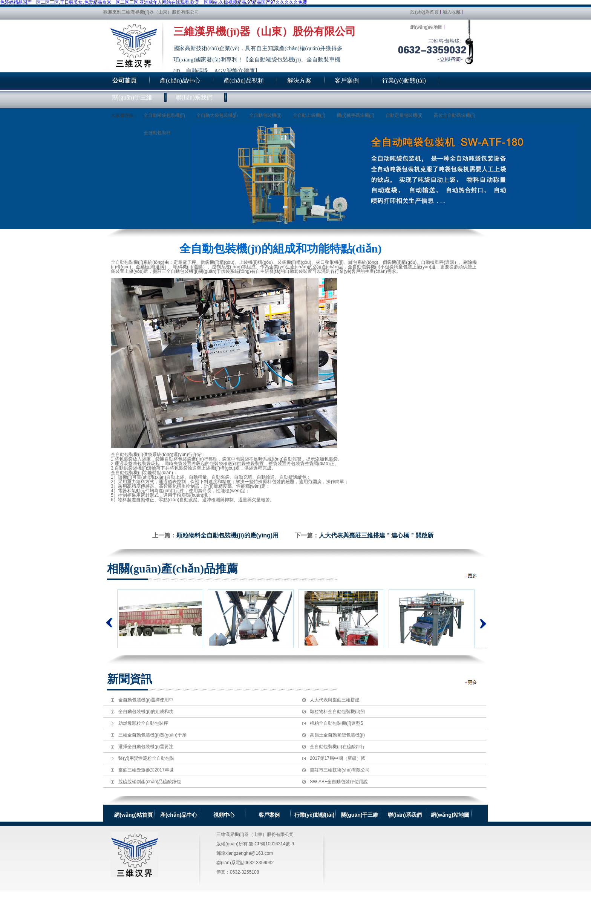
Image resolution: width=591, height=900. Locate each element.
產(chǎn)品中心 (178, 815)
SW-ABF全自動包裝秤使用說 (339, 781)
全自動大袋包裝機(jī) (217, 115)
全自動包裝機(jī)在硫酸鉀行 (337, 746)
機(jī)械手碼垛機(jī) (355, 115)
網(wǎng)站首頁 (133, 815)
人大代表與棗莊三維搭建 (335, 700)
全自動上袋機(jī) (309, 115)
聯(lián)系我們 (404, 815)
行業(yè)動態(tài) (314, 815)
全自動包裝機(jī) (265, 115)
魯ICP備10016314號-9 (271, 843)
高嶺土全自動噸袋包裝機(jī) (337, 735)
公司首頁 (124, 80)
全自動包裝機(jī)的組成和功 (145, 711)
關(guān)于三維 (359, 815)
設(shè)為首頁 (424, 12)
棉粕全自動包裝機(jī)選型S (336, 723)
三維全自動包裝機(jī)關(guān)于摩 (152, 735)
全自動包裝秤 (157, 132)
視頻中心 (223, 815)
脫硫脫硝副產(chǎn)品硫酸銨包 (149, 781)
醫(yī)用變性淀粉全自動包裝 (146, 758)
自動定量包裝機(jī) (404, 115)
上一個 (109, 623)
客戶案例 (269, 815)
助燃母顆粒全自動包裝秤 (143, 723)
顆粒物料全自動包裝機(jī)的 (337, 711)
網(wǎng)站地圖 (426, 27)
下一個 (481, 619)
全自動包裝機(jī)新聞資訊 (471, 682)
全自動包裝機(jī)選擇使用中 (145, 700)
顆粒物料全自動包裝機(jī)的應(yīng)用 (227, 535)
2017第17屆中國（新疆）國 (338, 758)
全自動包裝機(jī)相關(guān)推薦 (471, 575)
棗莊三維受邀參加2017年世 (146, 770)
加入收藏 (451, 12)
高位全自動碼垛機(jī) (454, 115)
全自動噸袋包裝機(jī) (164, 115)
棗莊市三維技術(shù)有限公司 (340, 770)
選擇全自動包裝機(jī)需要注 (145, 746)
